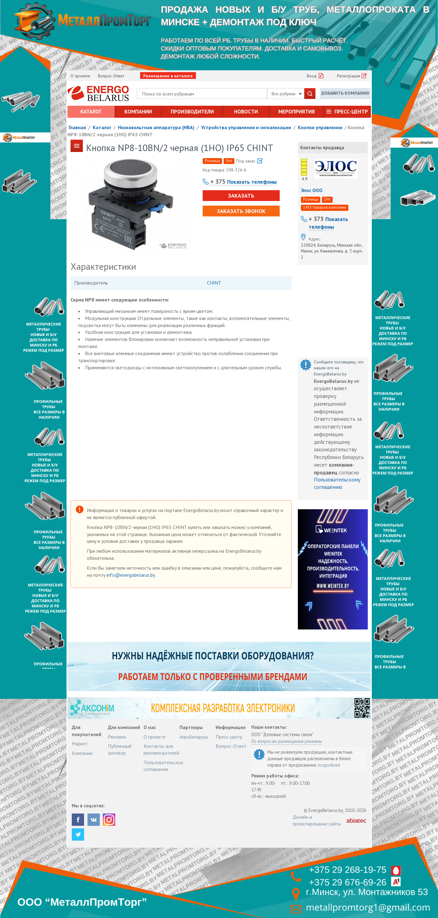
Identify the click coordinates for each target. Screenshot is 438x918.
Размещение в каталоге (168, 76)
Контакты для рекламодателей (161, 749)
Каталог (91, 111)
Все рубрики (287, 93)
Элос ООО (311, 190)
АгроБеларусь (194, 737)
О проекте (80, 76)
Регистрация (348, 76)
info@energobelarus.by (131, 575)
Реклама (117, 737)
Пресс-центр (351, 111)
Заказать (241, 195)
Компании (138, 111)
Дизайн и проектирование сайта (317, 820)
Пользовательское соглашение (163, 765)
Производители (192, 111)
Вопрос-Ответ (111, 76)
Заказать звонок (241, 211)
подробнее (329, 765)
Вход (312, 76)
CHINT (214, 283)
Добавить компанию (345, 93)
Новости (246, 111)
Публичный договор (120, 749)
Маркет (80, 743)
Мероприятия (296, 111)
